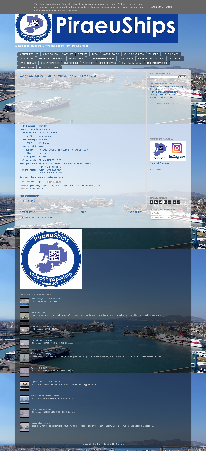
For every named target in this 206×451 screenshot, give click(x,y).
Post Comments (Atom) (43, 217)
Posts (155, 213)
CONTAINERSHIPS (29, 54)
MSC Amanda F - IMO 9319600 (45, 395)
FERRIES (82, 54)
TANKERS (153, 54)
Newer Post (27, 212)
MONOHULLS (175, 58)
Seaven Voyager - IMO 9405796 (46, 299)
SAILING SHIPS (76, 58)
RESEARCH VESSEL (157, 63)
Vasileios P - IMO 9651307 (43, 326)
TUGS (95, 54)
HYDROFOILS (71, 63)
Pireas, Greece (36, 188)
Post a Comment (30, 201)
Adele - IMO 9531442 (41, 368)
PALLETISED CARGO (49, 67)
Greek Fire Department (132, 63)
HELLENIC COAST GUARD (151, 58)
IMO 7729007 (88, 186)
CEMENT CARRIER (50, 63)
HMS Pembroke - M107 (41, 423)
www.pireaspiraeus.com (161, 97)
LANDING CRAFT (28, 63)
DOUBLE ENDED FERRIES (101, 58)
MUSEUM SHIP (27, 67)
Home (82, 212)
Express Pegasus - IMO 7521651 (45, 382)
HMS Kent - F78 (38, 312)
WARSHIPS (67, 54)
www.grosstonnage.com (50, 177)
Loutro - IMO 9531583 (41, 409)
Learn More (157, 7)
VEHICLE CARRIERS (134, 54)
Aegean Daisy (33, 186)
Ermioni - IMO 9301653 (41, 340)
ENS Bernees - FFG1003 (42, 354)
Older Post (137, 212)
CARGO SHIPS (126, 58)
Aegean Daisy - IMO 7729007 (55, 186)
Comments (158, 217)
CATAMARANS (27, 58)
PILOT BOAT (88, 63)
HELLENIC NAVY (171, 54)
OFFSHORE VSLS (108, 63)
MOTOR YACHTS (110, 54)
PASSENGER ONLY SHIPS (51, 58)
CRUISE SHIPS (50, 54)
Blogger (120, 444)
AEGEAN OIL (75, 186)
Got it (169, 7)
